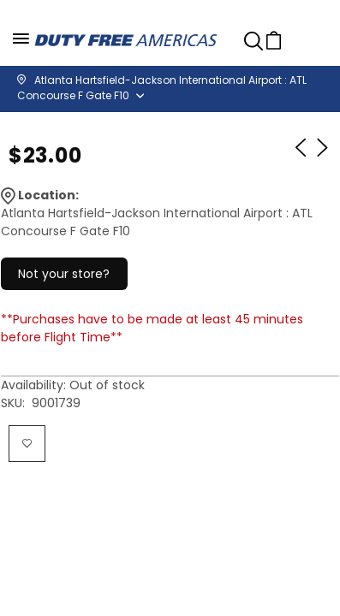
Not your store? (64, 273)
